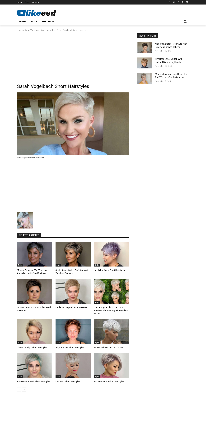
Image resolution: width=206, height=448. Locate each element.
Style (20, 265)
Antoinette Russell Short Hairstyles (33, 380)
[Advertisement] (73, 55)
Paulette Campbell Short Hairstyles (71, 307)
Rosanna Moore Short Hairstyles (109, 380)
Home (20, 30)
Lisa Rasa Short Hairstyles (68, 380)
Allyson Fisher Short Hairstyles (70, 346)
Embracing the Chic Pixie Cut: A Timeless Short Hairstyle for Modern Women (110, 310)
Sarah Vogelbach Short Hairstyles (40, 30)
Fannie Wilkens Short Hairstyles (108, 346)
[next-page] (24, 388)
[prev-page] (19, 388)
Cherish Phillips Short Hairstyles (31, 346)
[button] (185, 21)
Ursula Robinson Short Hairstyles (109, 270)
